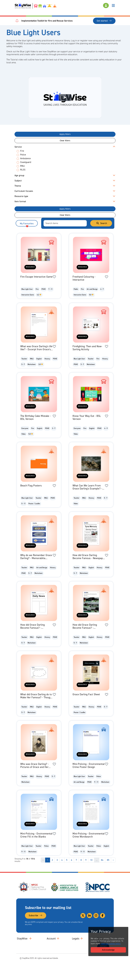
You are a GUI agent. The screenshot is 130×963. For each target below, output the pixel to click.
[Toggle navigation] (113, 5)
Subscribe (35, 915)
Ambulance (25, 158)
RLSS (22, 169)
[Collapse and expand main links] (30, 938)
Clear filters (65, 140)
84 (102, 859)
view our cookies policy (110, 943)
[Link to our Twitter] (82, 915)
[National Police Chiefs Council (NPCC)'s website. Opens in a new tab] (97, 887)
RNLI (22, 165)
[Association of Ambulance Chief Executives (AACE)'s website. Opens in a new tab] (65, 887)
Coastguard (25, 162)
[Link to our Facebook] (102, 915)
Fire (22, 150)
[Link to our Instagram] (96, 915)
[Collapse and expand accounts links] (58, 938)
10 (91, 859)
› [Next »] (113, 859)
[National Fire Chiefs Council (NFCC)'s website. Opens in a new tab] (32, 887)
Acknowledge (108, 949)
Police (23, 154)
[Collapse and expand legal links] (81, 938)
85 (108, 859)
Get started (104, 20)
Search (101, 223)
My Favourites (27, 224)
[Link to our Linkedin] (89, 915)
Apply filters (65, 134)
